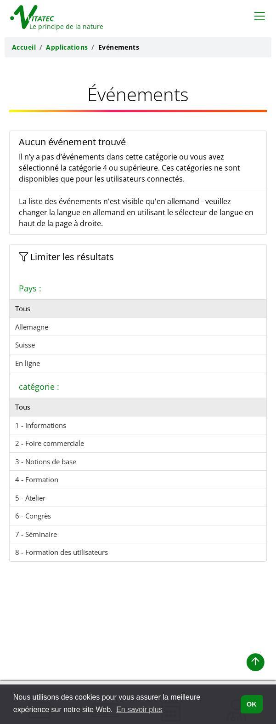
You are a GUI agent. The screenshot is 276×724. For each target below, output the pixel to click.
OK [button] (252, 704)
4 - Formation (36, 479)
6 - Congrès (33, 515)
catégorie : (39, 386)
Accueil (24, 47)
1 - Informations (40, 425)
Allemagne (31, 326)
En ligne (27, 363)
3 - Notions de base (45, 461)
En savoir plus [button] (139, 709)
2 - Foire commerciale (49, 443)
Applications (67, 47)
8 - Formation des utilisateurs (61, 552)
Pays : (30, 288)
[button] (255, 662)
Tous (22, 308)
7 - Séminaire (36, 534)
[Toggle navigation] (259, 16)
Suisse (25, 344)
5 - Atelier (30, 497)
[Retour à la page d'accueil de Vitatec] (51, 15)
